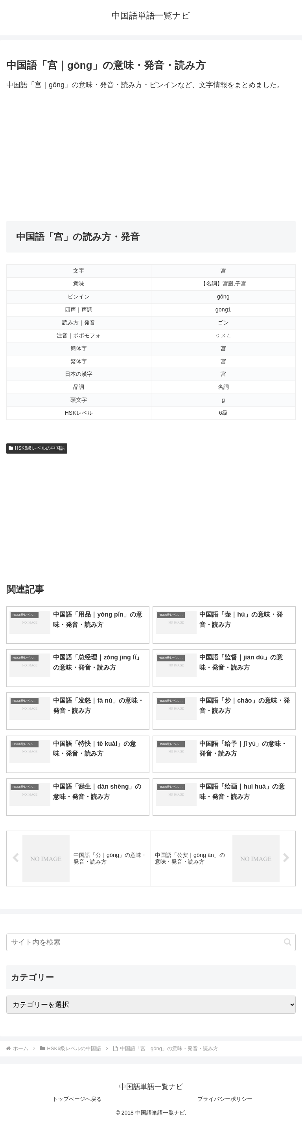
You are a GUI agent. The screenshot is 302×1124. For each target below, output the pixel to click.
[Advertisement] (151, 156)
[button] (288, 941)
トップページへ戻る (77, 1099)
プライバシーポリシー (224, 1099)
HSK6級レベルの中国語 (37, 448)
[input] (151, 942)
